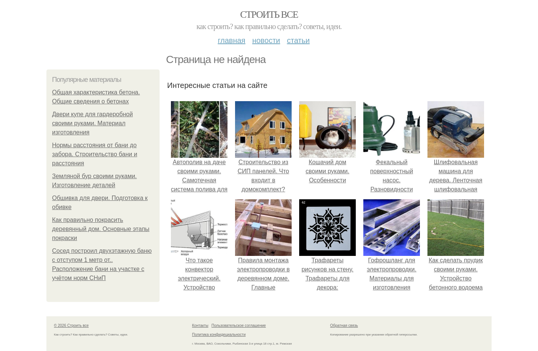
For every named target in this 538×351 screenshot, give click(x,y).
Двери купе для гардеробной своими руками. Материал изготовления (92, 123)
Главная (231, 40)
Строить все (269, 14)
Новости (266, 40)
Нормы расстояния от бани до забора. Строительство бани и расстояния (94, 154)
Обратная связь (344, 325)
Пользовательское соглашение (239, 325)
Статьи (298, 40)
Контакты (200, 325)
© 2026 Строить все (71, 325)
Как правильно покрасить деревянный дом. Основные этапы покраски (100, 229)
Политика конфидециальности (219, 335)
